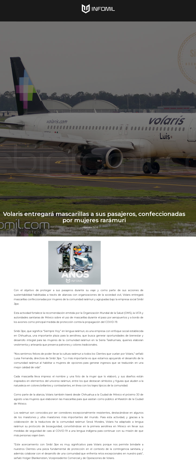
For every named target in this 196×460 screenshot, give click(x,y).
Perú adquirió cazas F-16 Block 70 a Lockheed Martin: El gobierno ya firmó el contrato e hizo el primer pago (163, 341)
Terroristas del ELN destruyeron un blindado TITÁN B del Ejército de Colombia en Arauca (162, 408)
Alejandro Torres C (91, 287)
